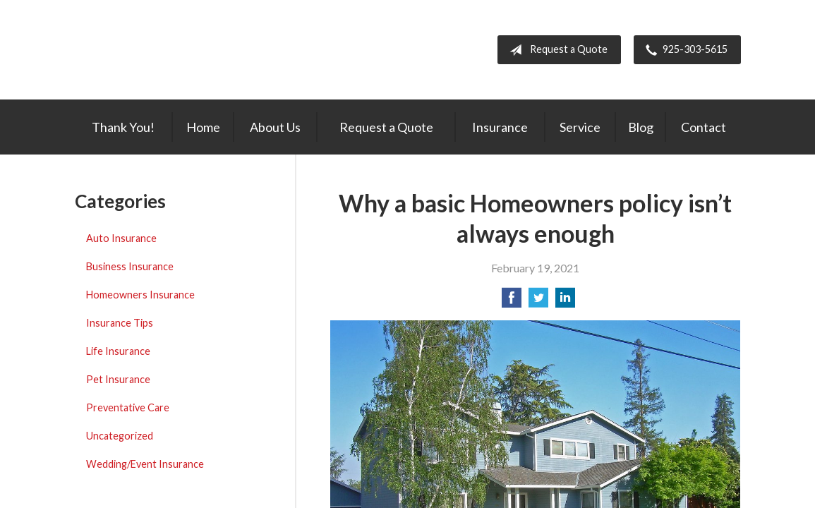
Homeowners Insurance (140, 295)
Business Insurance (130, 266)
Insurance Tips (119, 323)
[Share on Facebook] (511, 301)
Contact (703, 127)
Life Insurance (118, 351)
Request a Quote (556, 50)
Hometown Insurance (180, 50)
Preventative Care (127, 407)
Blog (640, 127)
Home (203, 127)
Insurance (500, 127)
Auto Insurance (121, 238)
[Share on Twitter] (538, 301)
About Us (275, 127)
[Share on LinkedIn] (565, 301)
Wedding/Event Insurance (145, 464)
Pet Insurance (118, 379)
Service (580, 127)
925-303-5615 (684, 50)
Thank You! (123, 127)
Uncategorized (119, 436)
